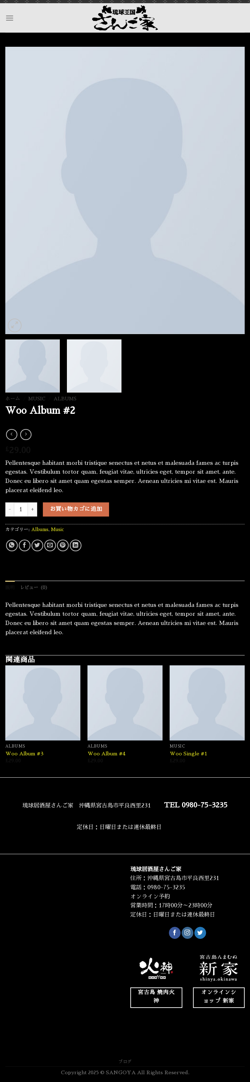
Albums (64, 398)
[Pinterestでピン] (63, 545)
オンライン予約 (150, 897)
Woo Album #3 (24, 753)
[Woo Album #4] (125, 702)
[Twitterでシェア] (37, 545)
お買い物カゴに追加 (76, 509)
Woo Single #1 (188, 753)
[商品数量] (21, 509)
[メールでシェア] (50, 545)
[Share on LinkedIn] (75, 545)
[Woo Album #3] (42, 702)
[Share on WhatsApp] (12, 545)
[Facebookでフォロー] (175, 933)
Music (36, 398)
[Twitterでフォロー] (200, 933)
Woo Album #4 (106, 753)
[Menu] (9, 18)
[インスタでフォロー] (187, 933)
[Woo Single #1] (207, 702)
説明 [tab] (10, 587)
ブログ (125, 1062)
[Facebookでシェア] (24, 545)
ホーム (12, 398)
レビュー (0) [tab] (34, 587)
